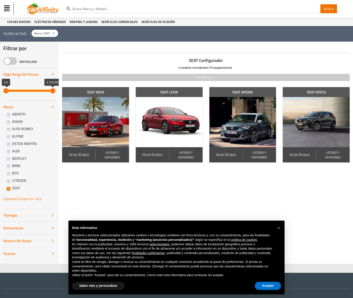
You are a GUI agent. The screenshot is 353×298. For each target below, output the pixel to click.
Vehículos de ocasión (158, 21)
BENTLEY (19, 158)
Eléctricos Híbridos (50, 21)
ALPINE (18, 136)
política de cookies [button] (244, 240)
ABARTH (18, 114)
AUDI (16, 151)
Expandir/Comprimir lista (22, 198)
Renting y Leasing (84, 21)
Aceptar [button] (268, 285)
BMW (16, 165)
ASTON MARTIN (24, 143)
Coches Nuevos (19, 21)
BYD (15, 173)
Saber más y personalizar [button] (98, 285)
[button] (278, 227)
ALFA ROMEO (22, 129)
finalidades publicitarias (148, 253)
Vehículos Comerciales (119, 21)
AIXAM (17, 121)
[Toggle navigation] (7, 8)
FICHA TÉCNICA (79, 155)
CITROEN (19, 180)
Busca (328, 9)
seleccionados (159, 244)
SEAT (16, 188)
